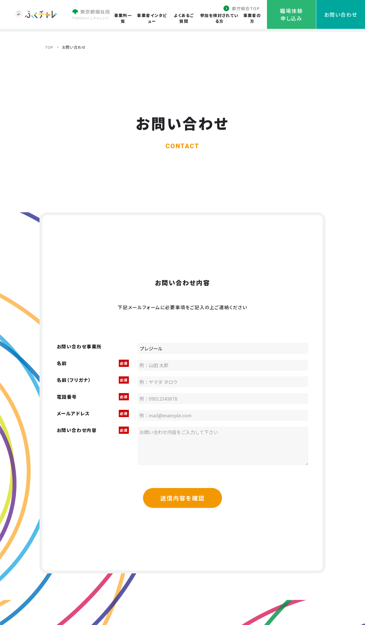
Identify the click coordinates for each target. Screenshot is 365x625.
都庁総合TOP (246, 8)
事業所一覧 (123, 18)
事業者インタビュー (152, 18)
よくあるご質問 (184, 18)
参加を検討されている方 (219, 18)
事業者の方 (252, 18)
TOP (49, 47)
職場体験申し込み (291, 14)
